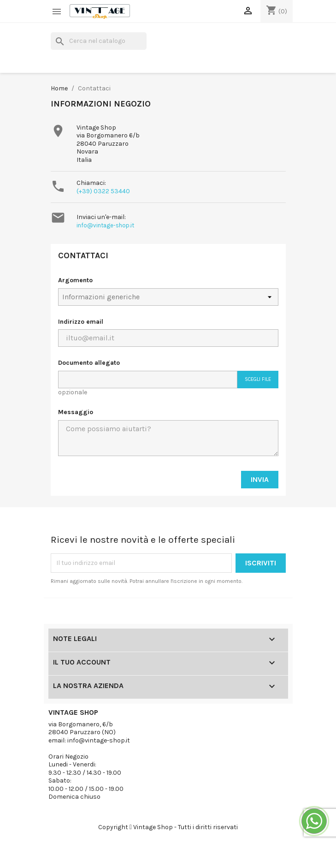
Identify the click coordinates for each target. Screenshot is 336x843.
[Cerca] (99, 41)
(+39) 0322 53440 (103, 191)
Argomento (75, 280)
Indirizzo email (80, 322)
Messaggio (75, 412)
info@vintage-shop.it (105, 225)
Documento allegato (89, 363)
